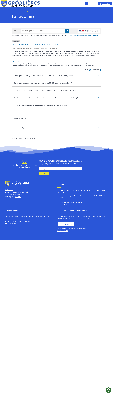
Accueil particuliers (18, 35)
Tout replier (86, 70)
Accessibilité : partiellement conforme (18, 192)
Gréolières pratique (23, 11)
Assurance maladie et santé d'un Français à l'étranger (51, 35)
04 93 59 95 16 (62, 205)
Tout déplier (96, 70)
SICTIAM (18, 197)
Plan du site (9, 190)
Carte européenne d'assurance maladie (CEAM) (83, 35)
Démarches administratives (38, 11)
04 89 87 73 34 (62, 231)
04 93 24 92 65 (10, 223)
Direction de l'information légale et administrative (24, 138)
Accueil (14, 11)
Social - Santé (29, 35)
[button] (86, 3)
